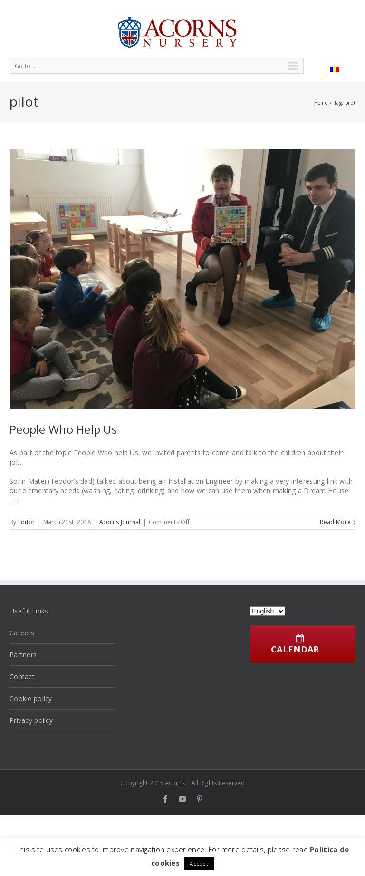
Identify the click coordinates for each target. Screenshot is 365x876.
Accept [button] (199, 863)
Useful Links (29, 610)
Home (320, 102)
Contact (22, 676)
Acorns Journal (120, 522)
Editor (26, 522)
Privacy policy (31, 720)
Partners (23, 654)
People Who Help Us (63, 429)
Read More (335, 522)
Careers (22, 632)
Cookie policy (31, 698)
